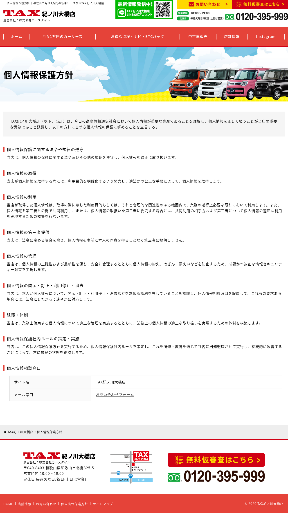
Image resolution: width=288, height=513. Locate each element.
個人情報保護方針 (74, 504)
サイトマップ (103, 504)
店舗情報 (231, 36)
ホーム (16, 36)
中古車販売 (197, 36)
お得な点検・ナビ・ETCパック (137, 36)
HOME (8, 504)
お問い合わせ (46, 504)
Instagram (266, 36)
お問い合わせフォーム (115, 394)
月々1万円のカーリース (62, 36)
